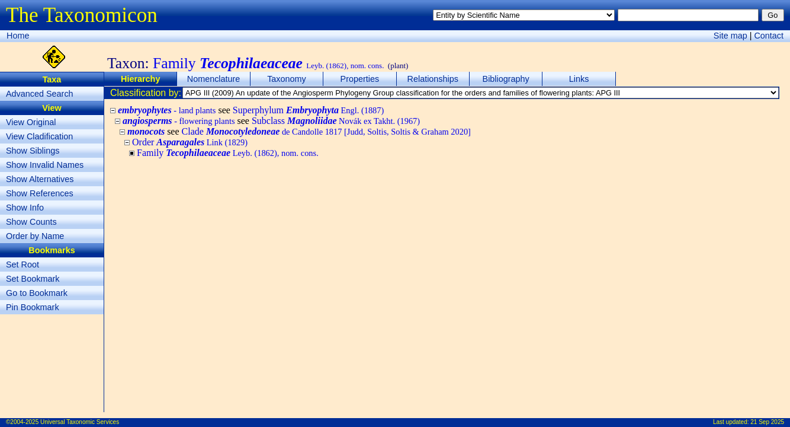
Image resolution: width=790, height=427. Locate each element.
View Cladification (39, 136)
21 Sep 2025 (767, 422)
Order (190, 142)
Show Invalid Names (45, 165)
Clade (326, 131)
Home (18, 35)
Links (579, 79)
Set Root (22, 264)
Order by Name (35, 236)
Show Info (25, 207)
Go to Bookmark (37, 293)
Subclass (336, 121)
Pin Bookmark (32, 307)
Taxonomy (286, 79)
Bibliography (506, 79)
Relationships (432, 79)
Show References (39, 193)
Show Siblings (32, 150)
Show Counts (31, 222)
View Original (31, 122)
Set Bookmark (32, 278)
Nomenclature (213, 79)
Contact (768, 35)
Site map (730, 35)
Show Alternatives (39, 179)
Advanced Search (39, 93)
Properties (360, 79)
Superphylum (308, 110)
